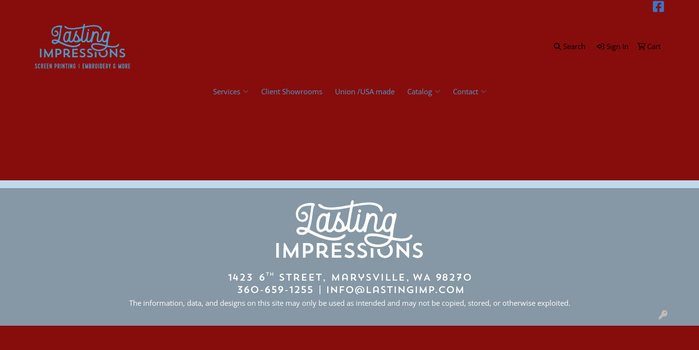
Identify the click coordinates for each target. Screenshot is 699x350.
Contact (469, 91)
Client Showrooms (291, 91)
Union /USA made (365, 91)
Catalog (423, 91)
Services (231, 91)
